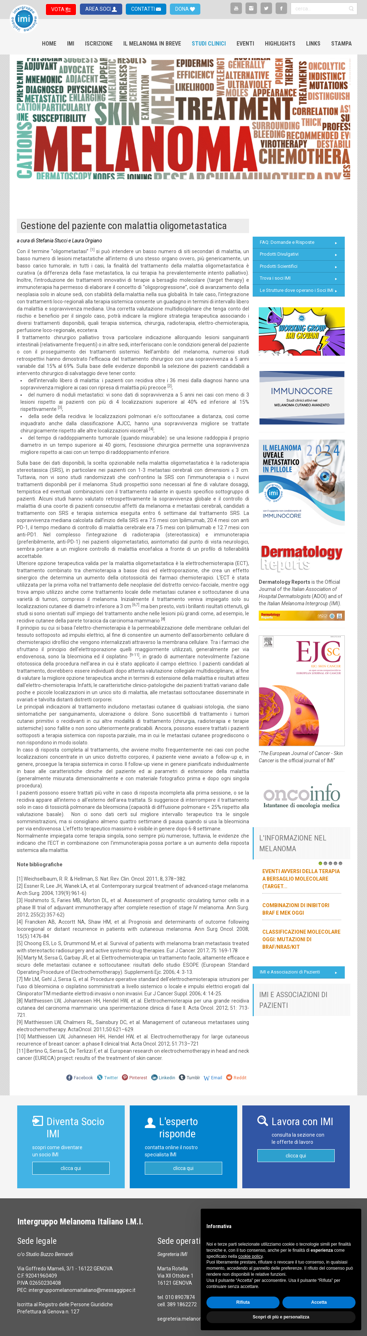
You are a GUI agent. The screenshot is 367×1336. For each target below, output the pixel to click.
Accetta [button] (319, 1302)
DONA (182, 9)
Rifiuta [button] (242, 1302)
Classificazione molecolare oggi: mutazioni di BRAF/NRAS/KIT (301, 939)
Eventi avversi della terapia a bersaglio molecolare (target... (301, 878)
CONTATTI (143, 9)
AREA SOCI (98, 9)
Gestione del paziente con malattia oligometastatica (123, 226)
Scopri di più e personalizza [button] (281, 1317)
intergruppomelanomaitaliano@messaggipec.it (82, 1290)
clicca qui (71, 1168)
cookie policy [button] (250, 1256)
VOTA (58, 9)
